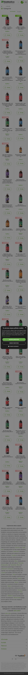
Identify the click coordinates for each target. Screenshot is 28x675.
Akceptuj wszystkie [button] (14, 339)
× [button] (25, 327)
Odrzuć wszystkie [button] (14, 343)
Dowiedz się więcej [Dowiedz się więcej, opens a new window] (6, 336)
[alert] (14, 337)
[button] (14, 346)
